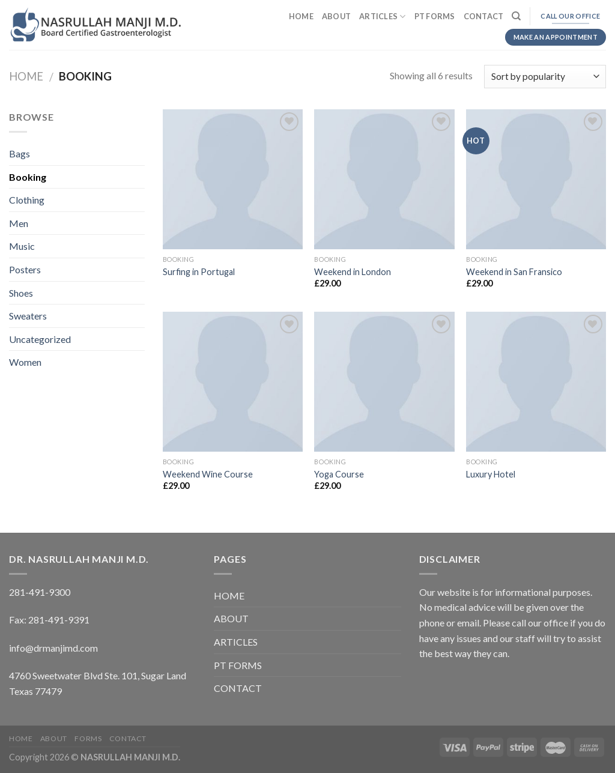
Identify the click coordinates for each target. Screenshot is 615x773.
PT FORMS (434, 16)
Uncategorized (40, 339)
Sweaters (28, 315)
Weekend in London (352, 272)
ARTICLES (382, 16)
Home (26, 76)
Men (18, 223)
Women (25, 362)
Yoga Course (339, 474)
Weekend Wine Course (208, 474)
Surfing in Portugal (199, 272)
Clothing (26, 199)
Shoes (21, 293)
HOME (301, 16)
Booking (27, 177)
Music (22, 246)
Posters (25, 269)
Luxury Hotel (490, 474)
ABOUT (336, 16)
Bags (19, 153)
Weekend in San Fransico (514, 272)
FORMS (87, 738)
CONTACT (484, 16)
